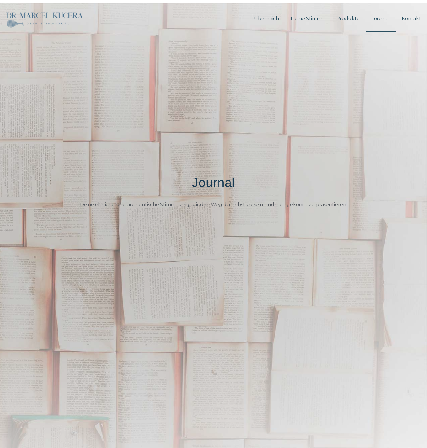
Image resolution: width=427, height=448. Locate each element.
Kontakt (411, 18)
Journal (381, 18)
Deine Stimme (307, 18)
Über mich (266, 18)
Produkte (348, 18)
